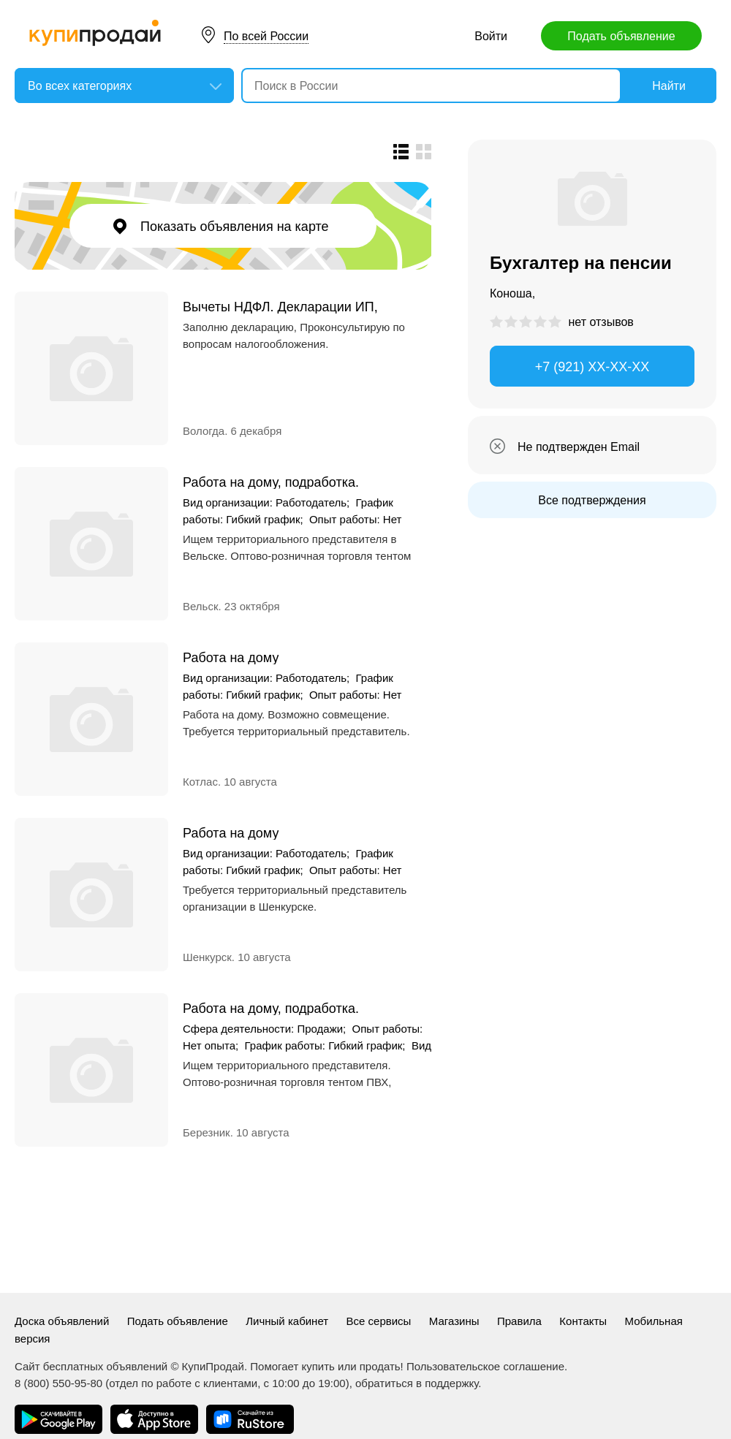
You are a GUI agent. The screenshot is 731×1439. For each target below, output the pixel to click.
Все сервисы (379, 1321)
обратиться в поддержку (416, 1383)
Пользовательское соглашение (485, 1366)
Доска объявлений (62, 1321)
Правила (519, 1321)
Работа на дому (231, 657)
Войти (490, 36)
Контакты (583, 1321)
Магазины (454, 1321)
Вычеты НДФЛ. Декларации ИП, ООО (280, 307)
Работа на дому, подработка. (271, 482)
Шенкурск (207, 957)
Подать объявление (621, 36)
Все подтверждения (591, 500)
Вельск (200, 606)
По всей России (266, 36)
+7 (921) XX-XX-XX (592, 367)
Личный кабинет (287, 1321)
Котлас (200, 781)
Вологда (203, 431)
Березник (206, 1132)
